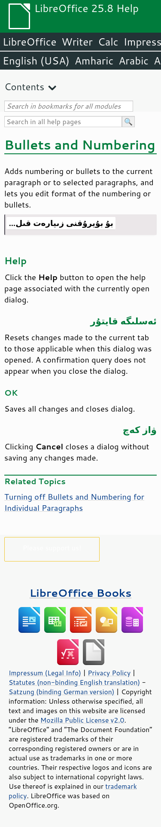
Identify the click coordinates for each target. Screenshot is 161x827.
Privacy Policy (109, 672)
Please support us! (52, 547)
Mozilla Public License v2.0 (82, 720)
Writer (76, 41)
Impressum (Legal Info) (45, 672)
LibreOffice (29, 41)
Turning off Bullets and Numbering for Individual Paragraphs (74, 502)
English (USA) (36, 60)
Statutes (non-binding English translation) (74, 682)
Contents (24, 86)
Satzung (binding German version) (62, 691)
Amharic (94, 60)
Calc (108, 41)
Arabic (133, 60)
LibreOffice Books (81, 592)
